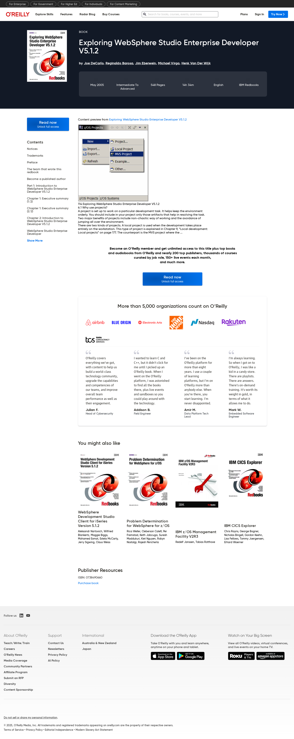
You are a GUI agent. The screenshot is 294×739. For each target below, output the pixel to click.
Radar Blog (87, 14)
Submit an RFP (14, 678)
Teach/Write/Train (17, 643)
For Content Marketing (123, 4)
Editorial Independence (59, 729)
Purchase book (88, 583)
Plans (244, 14)
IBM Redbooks (249, 85)
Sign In (259, 14)
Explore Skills (44, 14)
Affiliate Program (16, 672)
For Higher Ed (69, 4)
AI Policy (54, 660)
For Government (43, 4)
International (93, 635)
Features (66, 14)
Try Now (278, 14)
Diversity (10, 684)
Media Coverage (15, 660)
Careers (9, 649)
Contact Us (56, 643)
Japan (86, 649)
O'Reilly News (13, 655)
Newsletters (56, 649)
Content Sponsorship (18, 690)
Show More (35, 240)
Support (55, 635)
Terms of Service (14, 729)
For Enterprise (17, 4)
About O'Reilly (15, 635)
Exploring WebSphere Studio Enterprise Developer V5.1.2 (148, 119)
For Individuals (93, 4)
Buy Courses (110, 14)
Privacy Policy (57, 655)
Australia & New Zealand (99, 643)
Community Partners (18, 666)
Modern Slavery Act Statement (94, 729)
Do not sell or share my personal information (30, 717)
